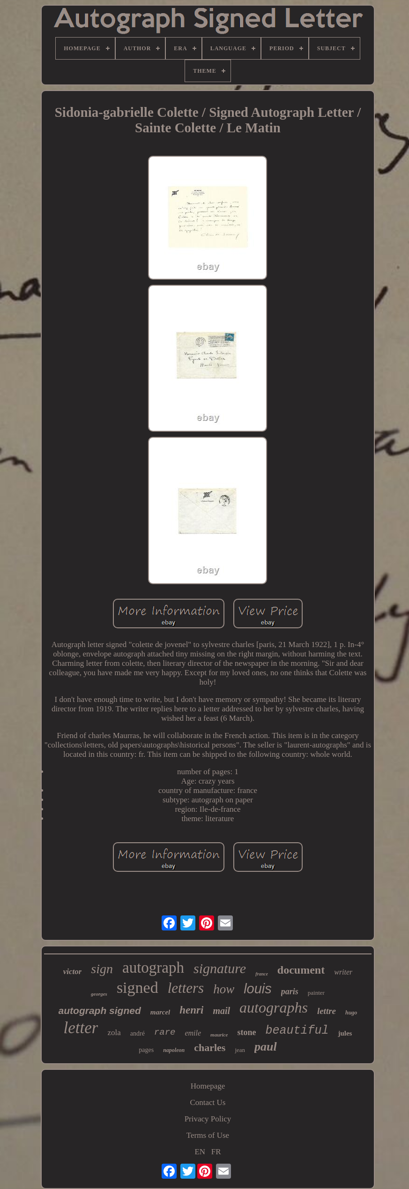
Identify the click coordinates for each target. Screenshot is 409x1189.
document (301, 970)
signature (219, 968)
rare (165, 1032)
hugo (351, 1012)
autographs (273, 1007)
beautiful (296, 1030)
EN (199, 1151)
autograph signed (100, 1010)
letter (81, 1028)
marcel (160, 1012)
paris (289, 991)
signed (137, 987)
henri (191, 1010)
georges (99, 994)
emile (193, 1033)
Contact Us (207, 1102)
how (223, 989)
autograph (153, 967)
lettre (326, 1011)
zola (113, 1032)
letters (186, 988)
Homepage (208, 1086)
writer (343, 972)
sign (102, 968)
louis (258, 988)
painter (316, 992)
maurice (219, 1034)
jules (345, 1033)
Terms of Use (207, 1135)
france (261, 973)
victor (72, 971)
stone (246, 1032)
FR (216, 1151)
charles (209, 1047)
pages (146, 1049)
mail (221, 1011)
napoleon (174, 1050)
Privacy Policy (208, 1118)
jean (240, 1049)
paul (265, 1046)
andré (137, 1033)
